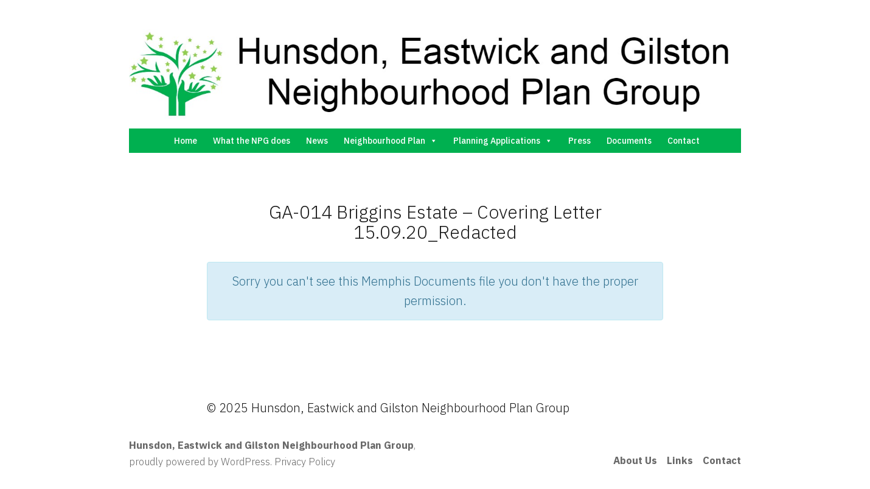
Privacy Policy (304, 461)
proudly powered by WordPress (199, 461)
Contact (683, 140)
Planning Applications (502, 140)
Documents (629, 140)
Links (680, 460)
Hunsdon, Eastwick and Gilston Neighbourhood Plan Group (271, 445)
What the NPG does (251, 140)
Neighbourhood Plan (390, 140)
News (317, 140)
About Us (635, 460)
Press (579, 140)
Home (185, 140)
